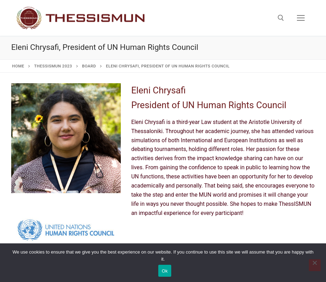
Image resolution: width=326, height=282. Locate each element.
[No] (315, 265)
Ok (165, 271)
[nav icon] (301, 18)
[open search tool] (281, 18)
